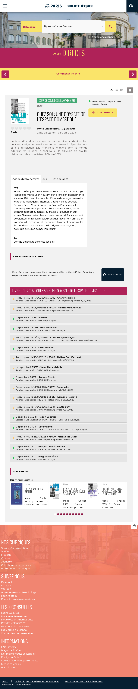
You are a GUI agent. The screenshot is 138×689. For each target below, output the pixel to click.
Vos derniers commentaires (17, 632)
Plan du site (8, 666)
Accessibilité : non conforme (16, 684)
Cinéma (5, 557)
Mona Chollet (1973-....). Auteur (56, 128)
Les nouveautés (10, 612)
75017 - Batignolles (58, 386)
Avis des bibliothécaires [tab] (25, 179)
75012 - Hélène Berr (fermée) (65, 356)
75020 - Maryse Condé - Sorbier (47, 446)
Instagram (7, 585)
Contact (13, 646)
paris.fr (4, 680)
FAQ (3, 646)
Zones (52, 132)
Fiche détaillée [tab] (60, 179)
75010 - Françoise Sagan (61, 337)
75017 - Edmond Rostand (63, 396)
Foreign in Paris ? (11, 656)
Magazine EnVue (11, 649)
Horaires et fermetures (14, 615)
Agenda (5, 551)
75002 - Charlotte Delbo (61, 297)
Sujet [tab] (45, 179)
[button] (132, 6)
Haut (134, 525)
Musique (6, 554)
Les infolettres (9, 595)
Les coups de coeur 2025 (15, 626)
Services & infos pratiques (15, 547)
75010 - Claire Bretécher (43, 327)
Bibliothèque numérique (15, 568)
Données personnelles (25, 660)
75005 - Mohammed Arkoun (65, 307)
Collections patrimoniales (16, 564)
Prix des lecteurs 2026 (13, 622)
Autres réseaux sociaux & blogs (18, 592)
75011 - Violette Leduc (42, 346)
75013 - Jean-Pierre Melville (47, 366)
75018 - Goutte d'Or (59, 406)
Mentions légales (11, 663)
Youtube (6, 588)
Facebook (7, 581)
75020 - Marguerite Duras (63, 436)
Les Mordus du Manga (14, 629)
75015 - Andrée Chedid (42, 376)
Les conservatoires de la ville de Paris (84, 680)
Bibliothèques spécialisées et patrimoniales (37, 680)
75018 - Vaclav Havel (41, 426)
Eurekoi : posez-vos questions (18, 598)
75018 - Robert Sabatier (43, 416)
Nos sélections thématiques (17, 619)
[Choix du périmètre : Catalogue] (31, 26)
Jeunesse (6, 561)
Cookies (5, 660)
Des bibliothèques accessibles (18, 653)
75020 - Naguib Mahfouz (44, 456)
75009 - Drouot (38, 317)
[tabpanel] (49, 215)
